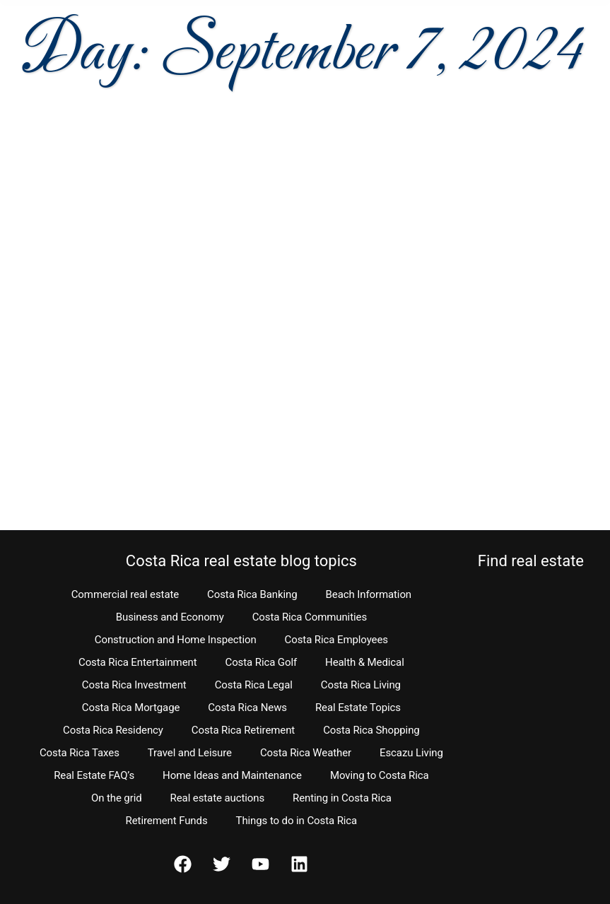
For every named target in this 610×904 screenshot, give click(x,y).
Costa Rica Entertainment (137, 662)
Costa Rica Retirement (243, 730)
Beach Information (369, 594)
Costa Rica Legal (254, 685)
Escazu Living (411, 752)
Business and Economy (170, 617)
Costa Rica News (247, 707)
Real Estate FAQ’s (94, 775)
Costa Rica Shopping (371, 730)
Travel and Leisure (190, 752)
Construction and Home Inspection (176, 639)
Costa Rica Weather (305, 752)
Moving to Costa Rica (379, 775)
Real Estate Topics (358, 707)
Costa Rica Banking (252, 594)
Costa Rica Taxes (79, 752)
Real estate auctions (217, 798)
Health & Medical (364, 662)
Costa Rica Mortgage (131, 707)
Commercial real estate (125, 594)
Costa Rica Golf (261, 662)
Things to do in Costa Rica (297, 820)
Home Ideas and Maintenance (232, 775)
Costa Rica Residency (113, 730)
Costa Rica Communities (309, 617)
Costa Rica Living (361, 685)
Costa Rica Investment (134, 685)
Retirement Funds (167, 820)
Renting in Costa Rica (342, 798)
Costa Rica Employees (336, 639)
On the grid (116, 798)
